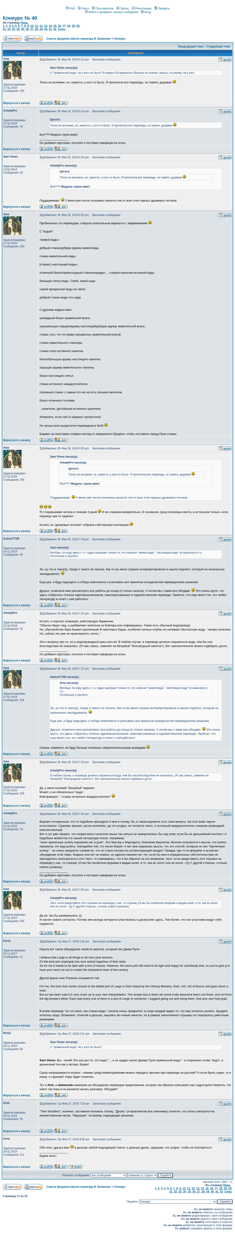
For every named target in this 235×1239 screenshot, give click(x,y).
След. (62, 29)
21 (4, 29)
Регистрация (141, 8)
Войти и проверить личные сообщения (111, 12)
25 (22, 29)
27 (31, 29)
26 (27, 29)
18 (68, 25)
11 (36, 25)
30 (45, 29)
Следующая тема (218, 46)
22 (8, 29)
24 (18, 29)
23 (13, 29)
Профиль (162, 8)
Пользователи (102, 8)
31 (50, 29)
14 (50, 25)
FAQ (70, 8)
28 (36, 29)
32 (54, 29)
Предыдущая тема (190, 46)
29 (40, 29)
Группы (122, 8)
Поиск (83, 8)
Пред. (24, 22)
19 (73, 25)
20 (77, 25)
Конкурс (120, 38)
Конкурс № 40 (20, 18)
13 (45, 25)
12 (40, 25)
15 (54, 25)
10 (31, 25)
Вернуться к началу (16, 103)
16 (59, 25)
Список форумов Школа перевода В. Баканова (78, 38)
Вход (146, 12)
